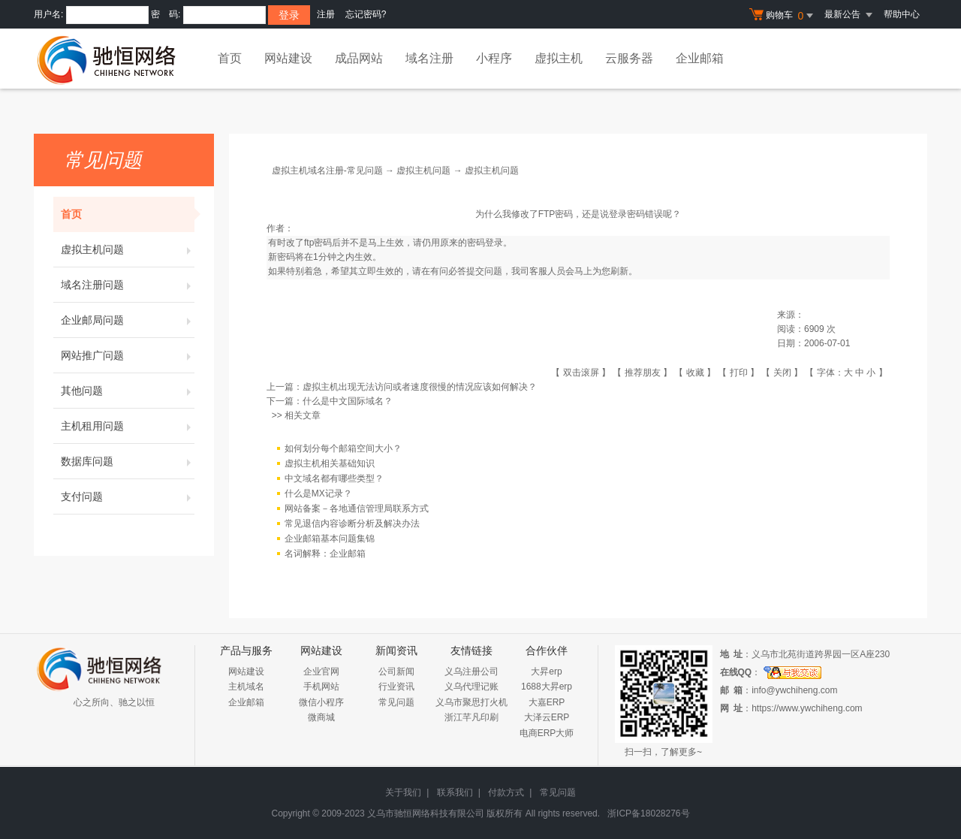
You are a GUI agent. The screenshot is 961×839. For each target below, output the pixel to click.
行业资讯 (396, 686)
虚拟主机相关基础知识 (330, 463)
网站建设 (288, 58)
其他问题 (127, 391)
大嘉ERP (547, 702)
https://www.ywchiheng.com (807, 708)
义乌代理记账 (471, 686)
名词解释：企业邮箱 (325, 553)
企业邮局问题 (127, 320)
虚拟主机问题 (127, 249)
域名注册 (429, 58)
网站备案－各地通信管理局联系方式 (357, 508)
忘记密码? (366, 14)
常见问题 (396, 702)
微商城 (321, 717)
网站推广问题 (127, 355)
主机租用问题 (127, 426)
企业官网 (321, 671)
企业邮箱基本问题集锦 (330, 538)
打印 (739, 372)
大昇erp (546, 671)
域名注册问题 (127, 285)
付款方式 (506, 792)
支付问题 (127, 496)
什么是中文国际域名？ (348, 401)
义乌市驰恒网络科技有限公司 (425, 813)
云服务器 (629, 58)
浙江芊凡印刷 (471, 717)
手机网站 (321, 686)
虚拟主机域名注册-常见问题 (327, 170)
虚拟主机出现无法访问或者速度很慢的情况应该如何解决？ (420, 387)
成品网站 (359, 58)
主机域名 (246, 686)
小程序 (494, 58)
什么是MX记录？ (318, 493)
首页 (230, 58)
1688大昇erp (546, 686)
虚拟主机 (559, 58)
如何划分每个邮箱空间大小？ (343, 448)
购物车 (783, 15)
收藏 (695, 372)
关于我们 (403, 792)
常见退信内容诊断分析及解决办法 (352, 523)
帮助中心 (902, 14)
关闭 (782, 372)
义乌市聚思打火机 (471, 702)
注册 (326, 14)
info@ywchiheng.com (794, 690)
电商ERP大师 (547, 733)
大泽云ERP (547, 717)
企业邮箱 (700, 58)
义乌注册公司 (471, 671)
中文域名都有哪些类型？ (334, 478)
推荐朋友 (643, 372)
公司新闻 (396, 671)
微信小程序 (321, 702)
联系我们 (455, 792)
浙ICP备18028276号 (648, 813)
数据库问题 (127, 461)
